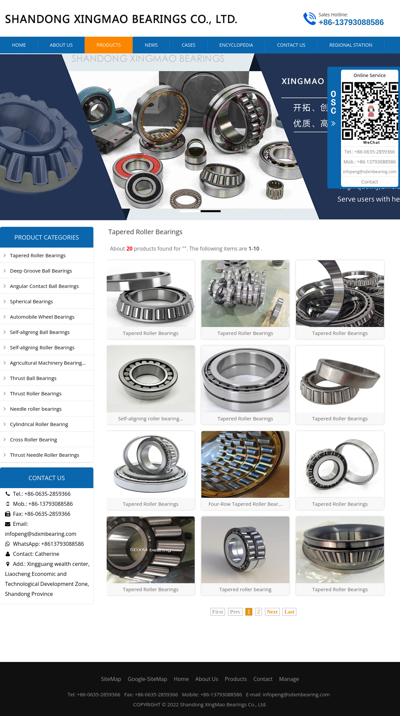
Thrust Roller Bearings (35, 393)
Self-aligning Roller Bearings (42, 347)
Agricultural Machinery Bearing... (48, 362)
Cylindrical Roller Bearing (39, 424)
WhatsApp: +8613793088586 (44, 544)
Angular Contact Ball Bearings (44, 286)
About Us (206, 679)
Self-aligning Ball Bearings (40, 332)
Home (181, 679)
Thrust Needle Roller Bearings (44, 454)
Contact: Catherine (32, 554)
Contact (262, 679)
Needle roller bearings (36, 408)
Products (236, 679)
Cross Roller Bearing (33, 439)
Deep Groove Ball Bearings (41, 270)
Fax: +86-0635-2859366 (37, 513)
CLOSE (333, 104)
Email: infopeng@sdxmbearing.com (40, 529)
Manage (289, 679)
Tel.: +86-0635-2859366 (38, 493)
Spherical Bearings (31, 301)
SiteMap (111, 679)
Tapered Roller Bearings (38, 255)
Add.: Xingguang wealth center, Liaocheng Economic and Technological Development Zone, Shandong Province (47, 579)
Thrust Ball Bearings (33, 378)
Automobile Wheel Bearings (42, 316)
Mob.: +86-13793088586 (39, 503)
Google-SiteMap (147, 679)
